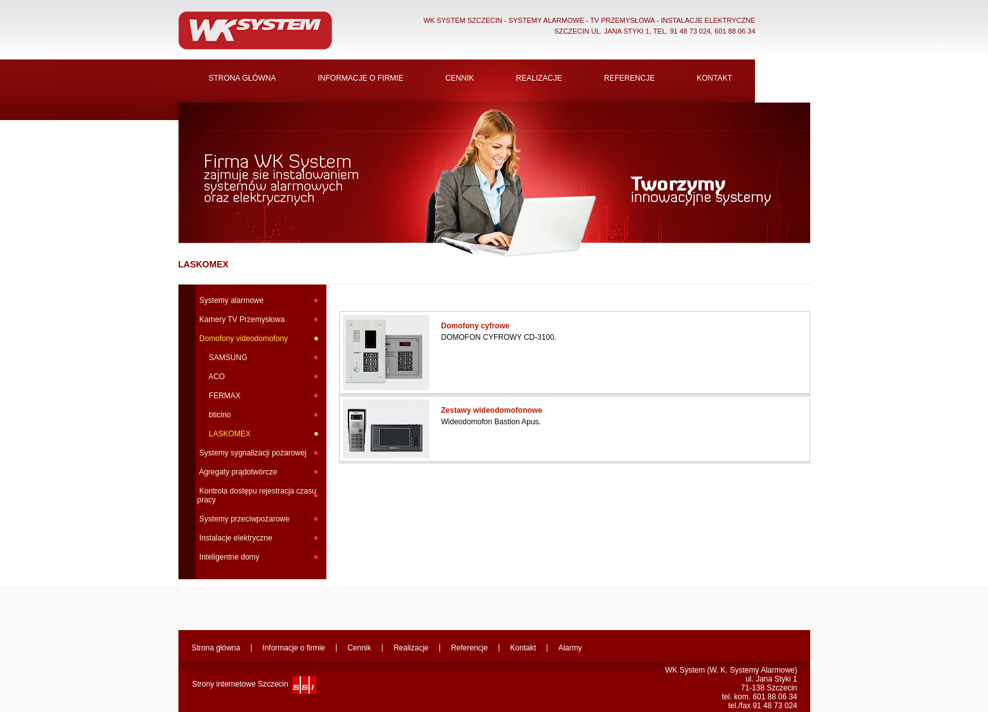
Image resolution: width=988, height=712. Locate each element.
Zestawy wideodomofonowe (493, 410)
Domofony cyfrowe (476, 325)
